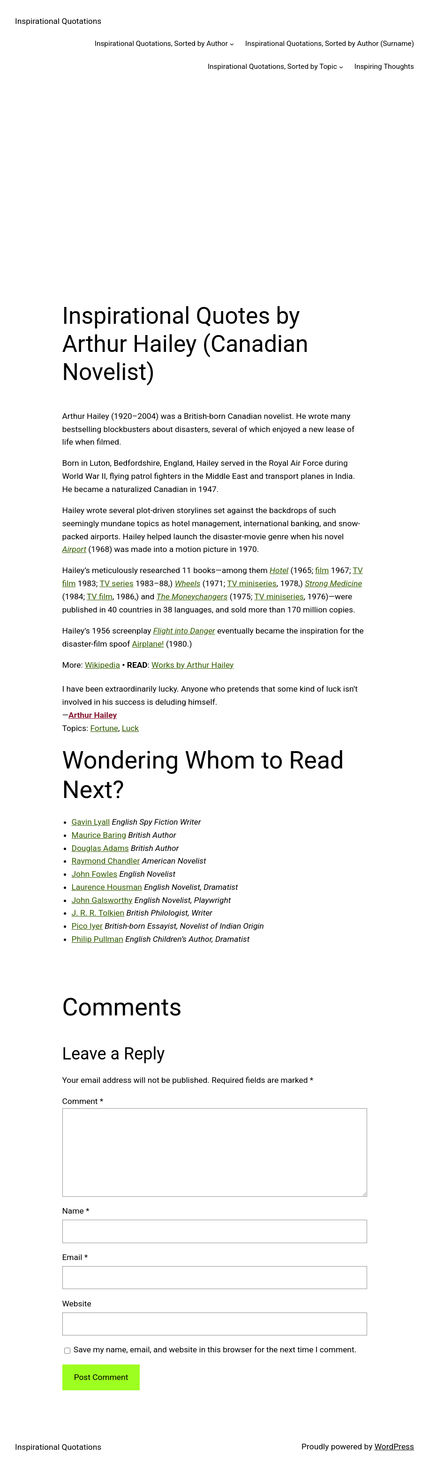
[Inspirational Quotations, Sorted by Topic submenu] (341, 67)
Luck (130, 728)
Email (75, 1257)
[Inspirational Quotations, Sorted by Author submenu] (232, 44)
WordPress (394, 1446)
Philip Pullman (97, 939)
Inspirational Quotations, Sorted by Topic (272, 66)
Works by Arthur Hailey (192, 665)
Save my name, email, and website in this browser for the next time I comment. (215, 1349)
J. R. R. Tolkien (98, 912)
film (322, 570)
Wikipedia (102, 665)
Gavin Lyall (91, 822)
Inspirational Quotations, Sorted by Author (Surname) (329, 43)
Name (76, 1210)
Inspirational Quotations (58, 21)
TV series (116, 583)
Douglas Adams (100, 848)
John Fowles (95, 874)
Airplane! (148, 644)
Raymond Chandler (106, 860)
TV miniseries (251, 583)
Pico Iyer (87, 926)
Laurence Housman (107, 887)
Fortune (104, 728)
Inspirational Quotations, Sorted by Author (161, 43)
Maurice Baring (99, 835)
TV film (100, 596)
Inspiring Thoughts (384, 66)
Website (76, 1303)
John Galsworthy (102, 900)
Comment (83, 1101)
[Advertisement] (214, 182)
